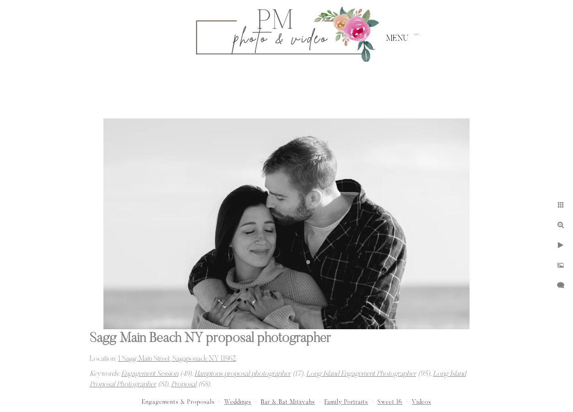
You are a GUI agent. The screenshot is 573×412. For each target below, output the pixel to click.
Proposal (183, 384)
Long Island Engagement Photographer (361, 374)
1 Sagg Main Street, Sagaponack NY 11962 (177, 359)
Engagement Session (149, 374)
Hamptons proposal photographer (243, 374)
